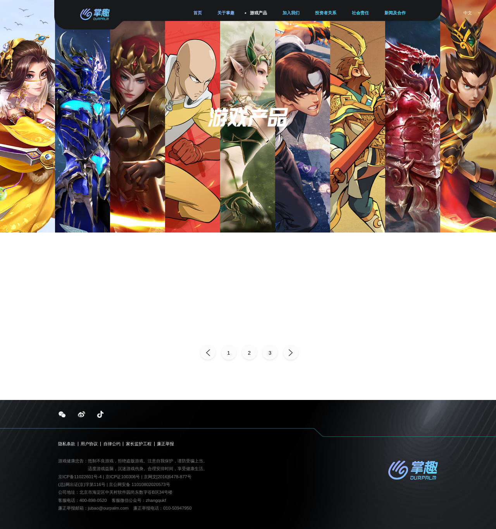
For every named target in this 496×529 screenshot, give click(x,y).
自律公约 (112, 444)
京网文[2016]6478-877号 (167, 476)
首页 (197, 12)
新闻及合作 (395, 12)
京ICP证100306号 (123, 476)
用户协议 (89, 444)
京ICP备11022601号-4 (80, 476)
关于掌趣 (225, 12)
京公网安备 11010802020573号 (139, 484)
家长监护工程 (139, 444)
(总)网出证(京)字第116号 (81, 484)
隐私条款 (66, 444)
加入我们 (291, 12)
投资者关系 (325, 12)
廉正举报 (165, 444)
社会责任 (360, 12)
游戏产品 (258, 12)
